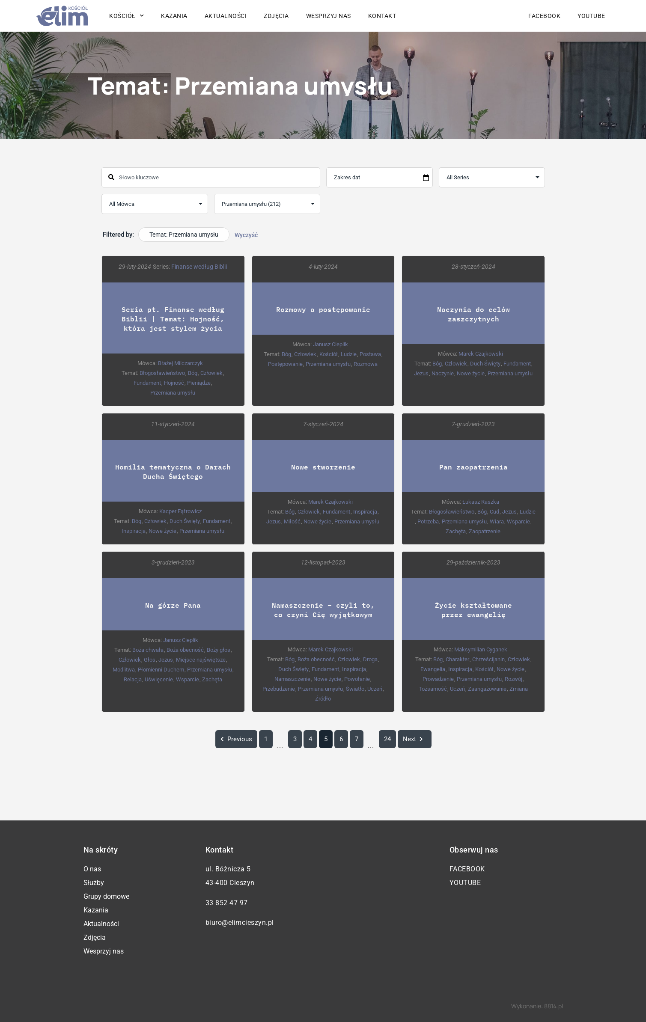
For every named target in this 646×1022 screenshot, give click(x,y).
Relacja (132, 680)
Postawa (370, 354)
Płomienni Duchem (160, 670)
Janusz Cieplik (330, 344)
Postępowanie (285, 364)
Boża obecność (184, 650)
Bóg (192, 373)
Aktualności (226, 15)
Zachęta (456, 531)
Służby (93, 883)
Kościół (126, 15)
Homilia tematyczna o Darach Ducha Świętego (173, 471)
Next (414, 739)
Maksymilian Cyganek (480, 650)
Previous (236, 739)
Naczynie (442, 373)
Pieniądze (199, 383)
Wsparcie (518, 521)
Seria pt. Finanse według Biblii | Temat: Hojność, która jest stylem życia (173, 318)
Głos (149, 660)
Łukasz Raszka (480, 502)
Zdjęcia (276, 15)
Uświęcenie (158, 680)
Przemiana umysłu (172, 392)
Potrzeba (428, 521)
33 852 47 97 (226, 903)
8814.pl (553, 1006)
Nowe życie (470, 373)
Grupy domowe (106, 896)
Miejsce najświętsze (201, 660)
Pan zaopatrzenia (473, 466)
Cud (494, 511)
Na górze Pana (173, 605)
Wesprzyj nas (328, 15)
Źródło (322, 699)
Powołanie (357, 679)
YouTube (591, 15)
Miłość (292, 521)
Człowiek (211, 373)
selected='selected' (267, 204)
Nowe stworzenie (323, 466)
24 (387, 739)
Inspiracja (133, 531)
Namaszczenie (292, 679)
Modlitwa (123, 670)
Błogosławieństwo (162, 373)
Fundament (147, 383)
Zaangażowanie (486, 689)
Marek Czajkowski (480, 354)
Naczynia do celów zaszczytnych (473, 313)
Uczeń (374, 689)
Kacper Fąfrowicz (180, 511)
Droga (370, 660)
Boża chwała (147, 650)
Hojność (174, 383)
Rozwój (513, 679)
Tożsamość (432, 689)
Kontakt (382, 15)
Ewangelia (432, 669)
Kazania (174, 15)
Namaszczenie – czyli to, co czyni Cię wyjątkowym (322, 610)
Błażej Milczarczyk (180, 363)
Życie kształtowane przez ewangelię (473, 610)
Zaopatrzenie (484, 531)
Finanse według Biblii (199, 266)
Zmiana (518, 689)
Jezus (421, 373)
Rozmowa (366, 364)
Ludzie (348, 354)
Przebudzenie (278, 689)
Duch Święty (485, 363)
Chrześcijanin (488, 660)
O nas (92, 869)
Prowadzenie (438, 679)
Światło (354, 689)
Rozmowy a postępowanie (323, 309)
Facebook (544, 15)
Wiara (497, 521)
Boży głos (218, 650)
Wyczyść (246, 235)
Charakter (457, 660)
